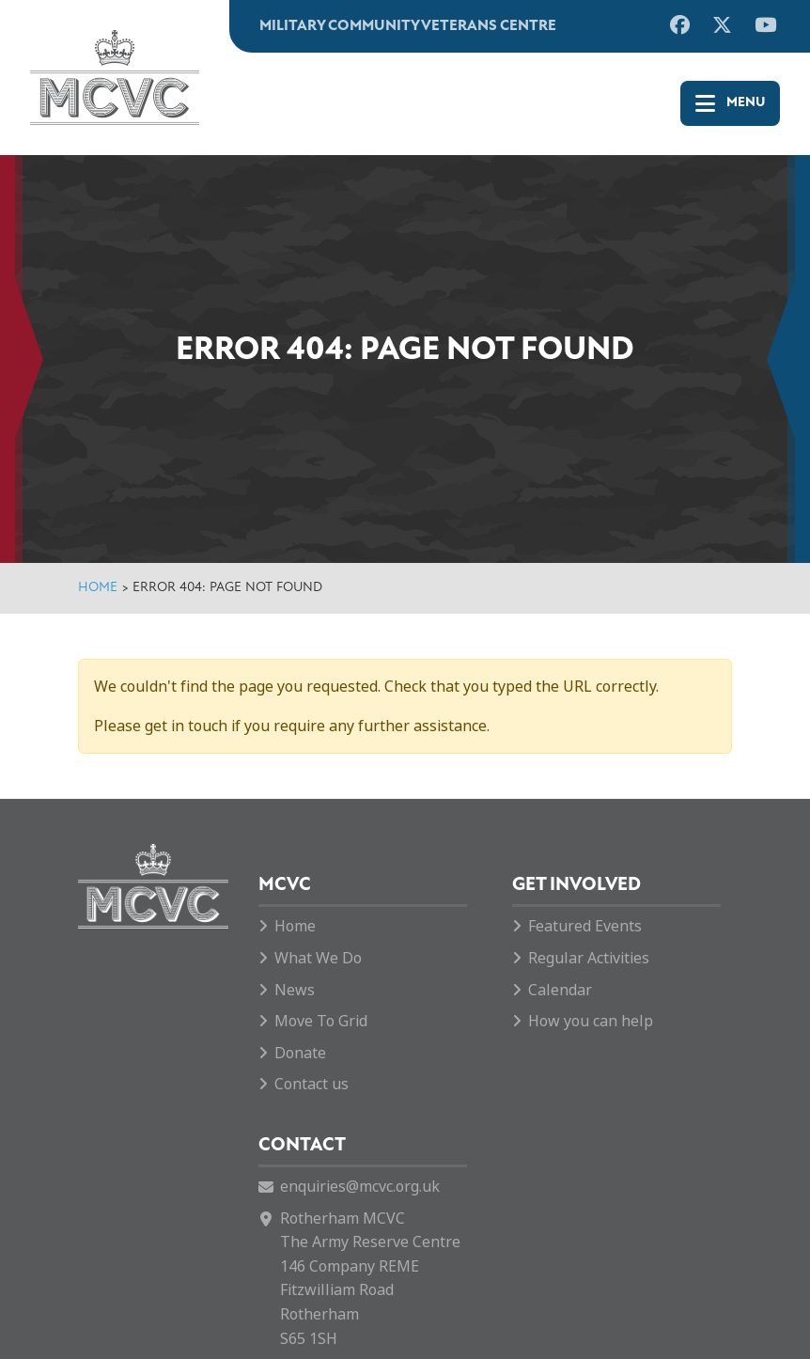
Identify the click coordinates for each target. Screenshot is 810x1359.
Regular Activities (588, 958)
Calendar (560, 990)
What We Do (318, 958)
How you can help (590, 1021)
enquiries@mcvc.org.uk (360, 1186)
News (294, 990)
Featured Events (585, 926)
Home (97, 588)
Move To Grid (320, 1021)
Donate (300, 1053)
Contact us (311, 1084)
